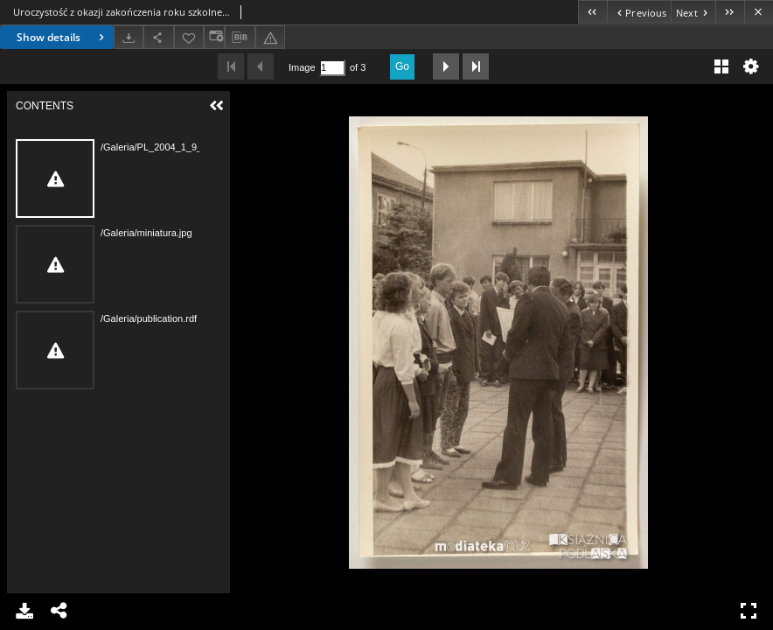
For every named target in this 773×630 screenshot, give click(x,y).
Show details (62, 37)
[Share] (158, 37)
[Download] (128, 37)
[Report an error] (270, 37)
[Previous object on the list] (639, 12)
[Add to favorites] (189, 37)
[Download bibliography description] (239, 37)
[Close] (758, 12)
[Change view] (214, 37)
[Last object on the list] (729, 12)
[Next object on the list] (693, 12)
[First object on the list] (592, 12)
